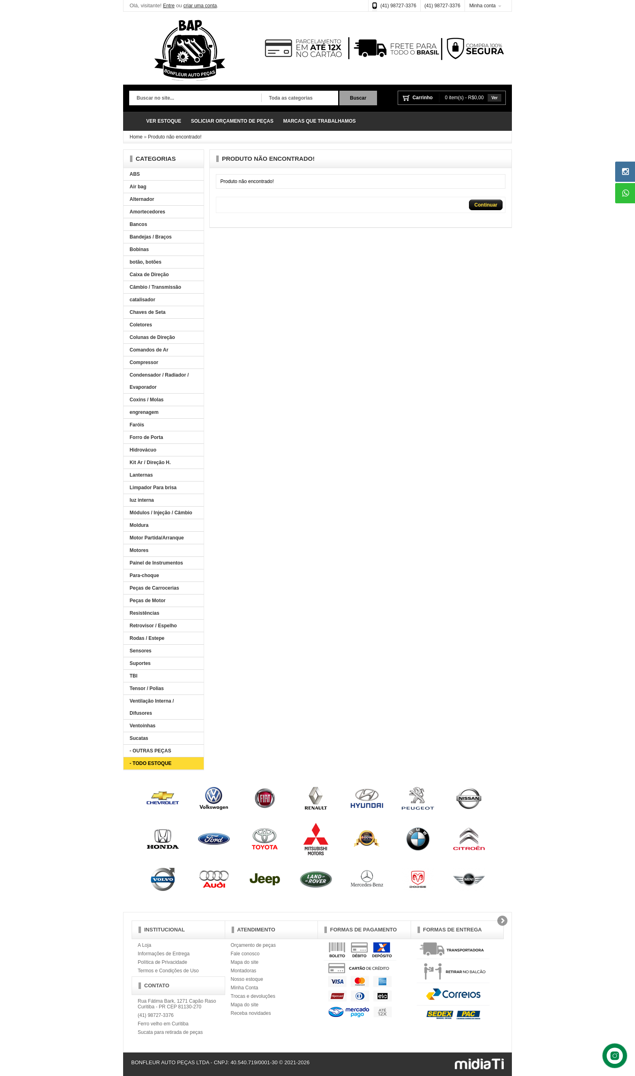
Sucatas (139, 738)
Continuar (485, 205)
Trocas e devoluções (253, 996)
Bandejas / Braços (151, 237)
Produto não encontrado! (174, 137)
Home (136, 137)
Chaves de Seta (148, 312)
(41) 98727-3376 (398, 6)
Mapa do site (245, 962)
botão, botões (146, 262)
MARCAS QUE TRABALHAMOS (319, 121)
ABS (135, 174)
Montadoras (243, 971)
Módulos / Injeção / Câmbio (161, 513)
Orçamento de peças (253, 945)
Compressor (144, 362)
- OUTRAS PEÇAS (150, 751)
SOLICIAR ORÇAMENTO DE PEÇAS (232, 121)
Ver (494, 98)
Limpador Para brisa (153, 487)
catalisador (142, 300)
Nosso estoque (247, 979)
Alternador (142, 199)
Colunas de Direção (152, 337)
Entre (169, 6)
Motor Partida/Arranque (157, 538)
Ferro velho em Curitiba (163, 1024)
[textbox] (195, 98)
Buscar (358, 98)
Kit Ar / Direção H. (150, 462)
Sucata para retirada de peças (170, 1032)
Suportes (140, 663)
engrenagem (144, 412)
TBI (133, 676)
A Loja (144, 945)
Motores (139, 550)
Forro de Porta (146, 437)
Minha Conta (244, 988)
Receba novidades (251, 1013)
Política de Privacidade (162, 962)
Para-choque (144, 575)
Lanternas (141, 475)
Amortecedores (147, 212)
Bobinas (139, 249)
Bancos (138, 224)
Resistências (144, 613)
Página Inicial (135, 121)
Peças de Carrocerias (154, 588)
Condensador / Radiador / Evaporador (159, 381)
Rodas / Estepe (147, 638)
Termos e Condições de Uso (168, 971)
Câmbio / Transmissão (155, 287)
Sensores (140, 651)
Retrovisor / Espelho (153, 626)
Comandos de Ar (149, 350)
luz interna (142, 500)
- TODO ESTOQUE (151, 763)
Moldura (139, 525)
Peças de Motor (148, 600)
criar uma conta (200, 6)
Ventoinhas (143, 726)
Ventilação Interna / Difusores (152, 707)
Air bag (138, 187)
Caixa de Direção (149, 274)
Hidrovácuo (143, 450)
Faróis (137, 425)
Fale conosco (245, 954)
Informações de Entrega (164, 954)
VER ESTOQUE (163, 121)
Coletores (141, 325)
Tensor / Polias (147, 688)
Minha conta (482, 6)
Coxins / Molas (147, 400)
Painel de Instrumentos (156, 563)
